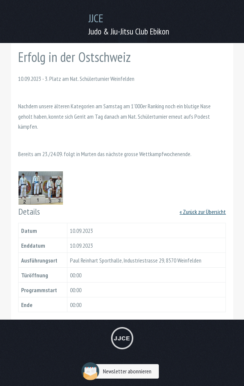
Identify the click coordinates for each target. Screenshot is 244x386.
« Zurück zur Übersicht (203, 211)
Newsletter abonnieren (118, 371)
